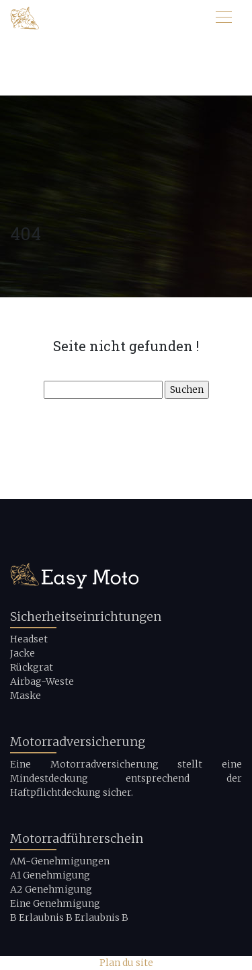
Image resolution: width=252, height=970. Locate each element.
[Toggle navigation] (223, 18)
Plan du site (126, 963)
